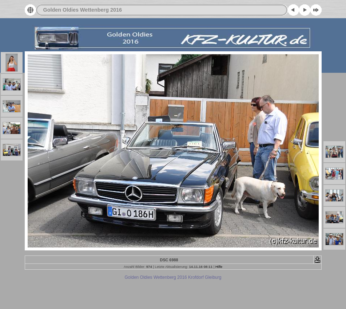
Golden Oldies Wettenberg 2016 (82, 10)
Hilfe (218, 267)
